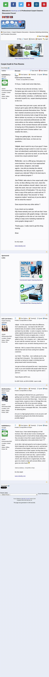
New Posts (42, 36)
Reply (45, 74)
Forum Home (6, 32)
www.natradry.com (20, 246)
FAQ (20, 39)
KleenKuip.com (15, 10)
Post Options (23, 74)
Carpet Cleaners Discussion (20, 32)
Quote (40, 74)
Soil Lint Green (7, 318)
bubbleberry (6, 75)
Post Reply (5, 67)
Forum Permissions (43, 493)
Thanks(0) (32, 74)
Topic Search (34, 70)
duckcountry (6, 389)
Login (46, 39)
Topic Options (43, 70)
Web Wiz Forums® (26, 498)
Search (25, 39)
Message (17, 70)
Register (39, 39)
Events (32, 39)
